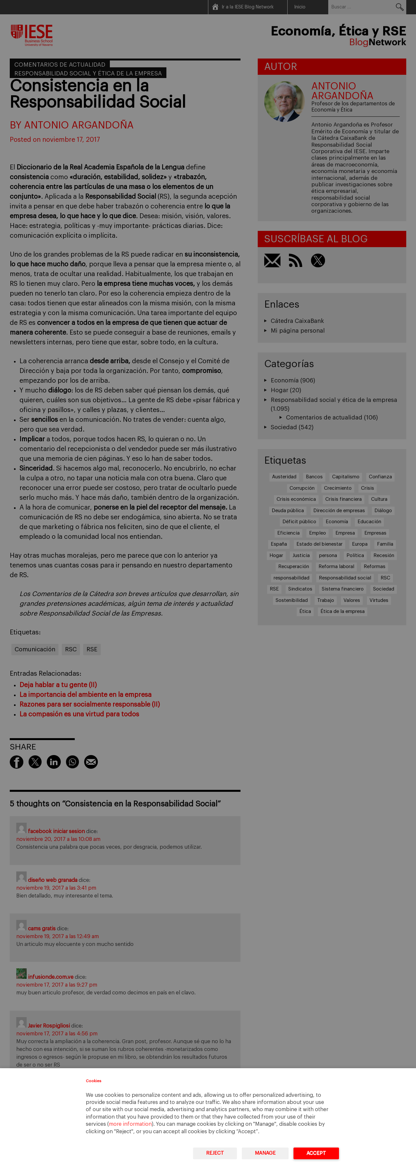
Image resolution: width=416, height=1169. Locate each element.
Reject (215, 1153)
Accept (316, 1153)
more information (130, 1124)
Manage (265, 1153)
